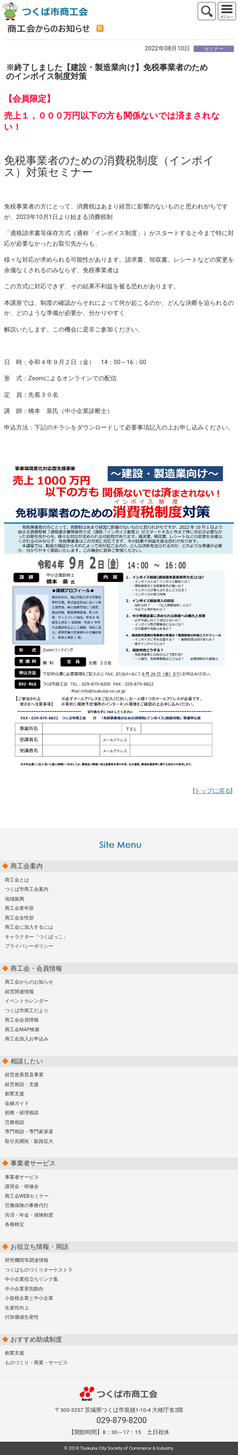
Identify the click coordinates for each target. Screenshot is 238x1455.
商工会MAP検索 (22, 1029)
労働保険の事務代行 (26, 1205)
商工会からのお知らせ (29, 982)
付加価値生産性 (22, 1317)
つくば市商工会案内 (26, 889)
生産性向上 (17, 1308)
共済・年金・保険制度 (29, 1215)
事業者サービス (22, 1177)
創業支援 (14, 1093)
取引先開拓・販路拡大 (29, 1141)
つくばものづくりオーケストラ (39, 1270)
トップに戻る (212, 790)
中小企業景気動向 (24, 1289)
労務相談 (14, 1122)
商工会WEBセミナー (27, 1196)
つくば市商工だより (26, 1010)
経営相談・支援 (22, 1084)
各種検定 (14, 1224)
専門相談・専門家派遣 (29, 1131)
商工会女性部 (19, 918)
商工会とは (17, 880)
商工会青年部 (19, 908)
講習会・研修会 (22, 1186)
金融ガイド (17, 1103)
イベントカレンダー (26, 1001)
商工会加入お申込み (26, 1039)
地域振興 (14, 899)
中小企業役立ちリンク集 (31, 1279)
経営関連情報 (19, 991)
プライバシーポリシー (29, 946)
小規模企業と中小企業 (29, 1298)
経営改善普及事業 (24, 1075)
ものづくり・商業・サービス (36, 1362)
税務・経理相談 (22, 1112)
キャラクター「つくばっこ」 (36, 937)
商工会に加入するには (29, 927)
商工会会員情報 (22, 1020)
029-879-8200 (121, 1420)
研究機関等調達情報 (26, 1260)
